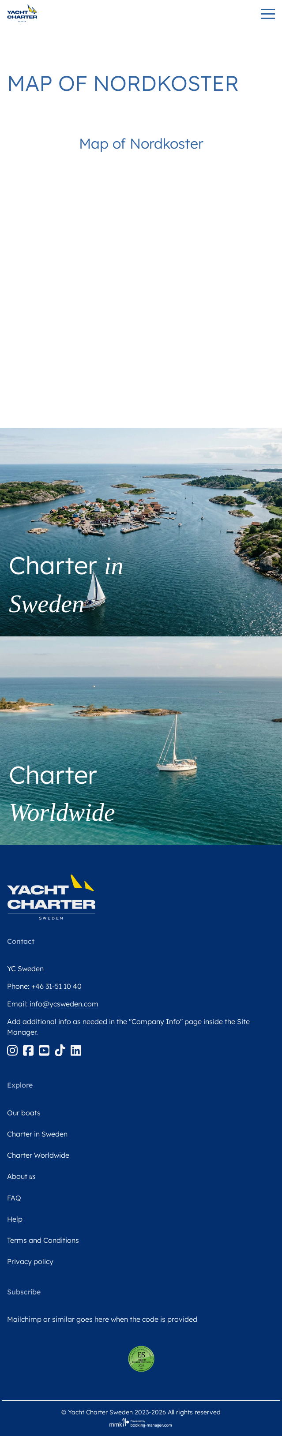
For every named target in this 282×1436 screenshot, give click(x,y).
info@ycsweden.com (64, 1003)
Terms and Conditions (43, 1240)
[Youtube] (45, 1049)
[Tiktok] (61, 1049)
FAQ (14, 1197)
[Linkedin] (76, 1049)
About (21, 1176)
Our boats (24, 1112)
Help (15, 1219)
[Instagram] (13, 1049)
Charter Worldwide (38, 1155)
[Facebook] (29, 1049)
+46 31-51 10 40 (56, 986)
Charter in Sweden (37, 1133)
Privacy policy (30, 1261)
